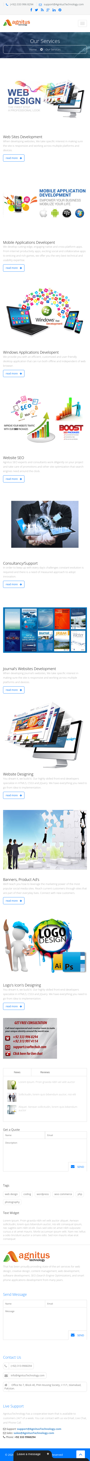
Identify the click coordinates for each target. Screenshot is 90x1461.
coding (27, 1194)
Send (77, 1167)
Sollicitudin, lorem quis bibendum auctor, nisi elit (47, 1094)
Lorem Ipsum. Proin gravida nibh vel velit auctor (47, 1082)
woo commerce (63, 1194)
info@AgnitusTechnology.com (24, 1375)
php (80, 1194)
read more (14, 158)
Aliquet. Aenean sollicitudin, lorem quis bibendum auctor (48, 1108)
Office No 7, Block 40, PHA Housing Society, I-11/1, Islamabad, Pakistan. (42, 1386)
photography (12, 1202)
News (17, 1072)
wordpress (43, 1194)
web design (11, 1194)
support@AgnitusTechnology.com (39, 1429)
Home (33, 49)
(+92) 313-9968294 (18, 1366)
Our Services (53, 49)
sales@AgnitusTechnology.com (34, 1433)
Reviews (45, 1072)
